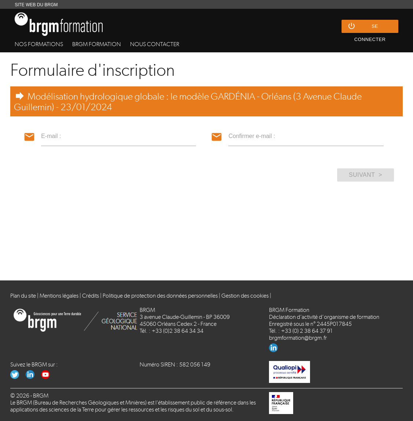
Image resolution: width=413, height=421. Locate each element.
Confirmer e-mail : (251, 136)
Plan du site (23, 295)
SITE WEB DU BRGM (36, 4)
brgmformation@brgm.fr (298, 337)
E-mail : (51, 136)
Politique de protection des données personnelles (160, 295)
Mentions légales (59, 295)
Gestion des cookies (245, 295)
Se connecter (366, 26)
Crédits (90, 295)
